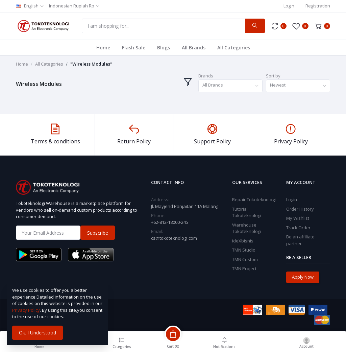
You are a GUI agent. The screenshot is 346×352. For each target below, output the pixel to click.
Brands (205, 76)
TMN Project (244, 268)
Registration (317, 6)
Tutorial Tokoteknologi (246, 212)
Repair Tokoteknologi (254, 199)
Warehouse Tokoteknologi (246, 228)
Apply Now (303, 277)
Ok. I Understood (37, 332)
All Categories (233, 47)
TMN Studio (243, 250)
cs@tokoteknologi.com (174, 238)
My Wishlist (297, 218)
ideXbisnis (242, 241)
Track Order (298, 228)
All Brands (193, 47)
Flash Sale (133, 47)
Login (288, 6)
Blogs (163, 47)
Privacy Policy (26, 310)
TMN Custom (245, 259)
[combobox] (230, 86)
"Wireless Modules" (91, 64)
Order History (300, 209)
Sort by (273, 76)
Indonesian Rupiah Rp (71, 6)
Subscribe (97, 233)
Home (103, 47)
